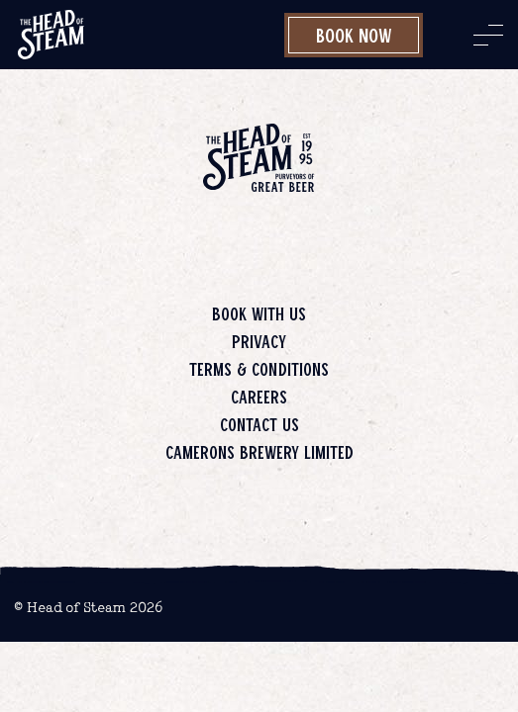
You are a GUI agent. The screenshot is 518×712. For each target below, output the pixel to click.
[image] (51, 34)
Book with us (259, 313)
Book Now (354, 34)
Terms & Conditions (259, 369)
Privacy (259, 341)
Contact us (259, 424)
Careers (259, 396)
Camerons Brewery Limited (259, 452)
